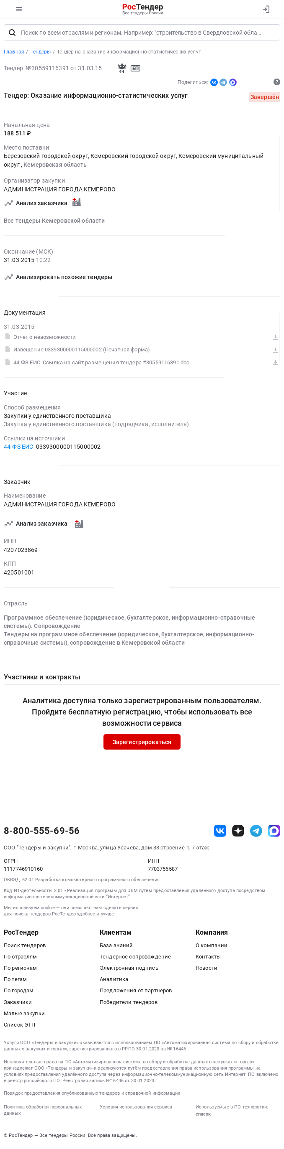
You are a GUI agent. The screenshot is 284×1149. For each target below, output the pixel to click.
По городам (19, 992)
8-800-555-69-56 (42, 833)
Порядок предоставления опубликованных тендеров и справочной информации (92, 1095)
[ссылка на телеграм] (256, 832)
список (203, 1115)
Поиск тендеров (25, 947)
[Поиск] (12, 34)
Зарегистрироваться (142, 743)
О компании (211, 947)
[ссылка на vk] (220, 832)
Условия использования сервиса (136, 1108)
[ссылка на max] (274, 832)
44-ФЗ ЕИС (18, 448)
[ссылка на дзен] (238, 832)
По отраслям (20, 958)
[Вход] (265, 9)
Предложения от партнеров (136, 992)
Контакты (208, 958)
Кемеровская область (55, 166)
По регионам (20, 969)
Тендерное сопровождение (135, 958)
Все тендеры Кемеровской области (54, 222)
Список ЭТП (19, 1026)
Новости (206, 969)
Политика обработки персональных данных (43, 1112)
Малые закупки (24, 1015)
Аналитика (114, 981)
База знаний (116, 947)
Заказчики (18, 1004)
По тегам (15, 981)
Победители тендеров (128, 1004)
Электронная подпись (129, 969)
